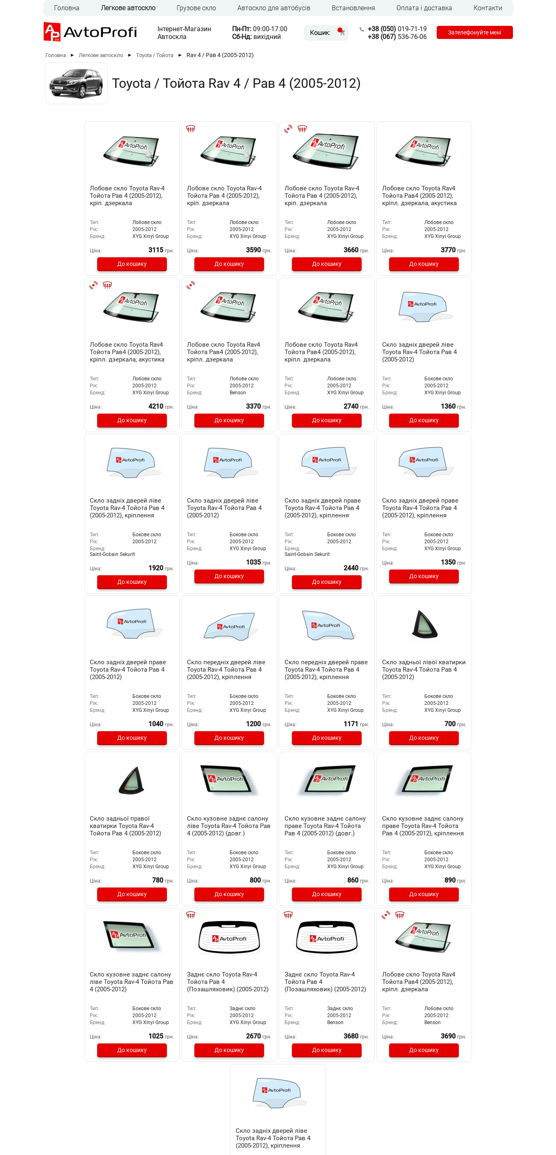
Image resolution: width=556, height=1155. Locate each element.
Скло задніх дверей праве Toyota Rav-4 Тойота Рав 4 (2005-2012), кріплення (96, 513)
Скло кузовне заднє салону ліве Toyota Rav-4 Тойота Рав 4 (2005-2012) (94, 831)
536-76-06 (395, 37)
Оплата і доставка (424, 8)
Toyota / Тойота (154, 55)
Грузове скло (196, 8)
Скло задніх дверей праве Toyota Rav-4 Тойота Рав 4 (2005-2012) (277, 513)
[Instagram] (484, 1121)
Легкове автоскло (128, 8)
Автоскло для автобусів (273, 8)
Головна (67, 8)
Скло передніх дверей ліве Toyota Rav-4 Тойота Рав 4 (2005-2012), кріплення (365, 517)
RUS (60, 1120)
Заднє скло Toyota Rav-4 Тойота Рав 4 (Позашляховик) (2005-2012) (184, 834)
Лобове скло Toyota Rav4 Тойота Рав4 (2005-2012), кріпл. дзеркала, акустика (367, 196)
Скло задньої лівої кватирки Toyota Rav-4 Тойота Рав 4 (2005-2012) (94, 675)
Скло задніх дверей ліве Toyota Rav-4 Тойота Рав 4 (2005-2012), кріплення (367, 352)
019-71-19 (395, 29)
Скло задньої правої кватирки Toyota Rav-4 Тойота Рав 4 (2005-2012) (184, 675)
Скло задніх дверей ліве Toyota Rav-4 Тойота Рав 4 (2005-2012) (276, 352)
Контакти (488, 8)
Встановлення (353, 8)
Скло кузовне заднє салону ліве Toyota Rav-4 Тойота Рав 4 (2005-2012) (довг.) (275, 678)
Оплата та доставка (208, 1089)
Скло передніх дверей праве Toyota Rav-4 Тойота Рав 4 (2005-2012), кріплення (459, 517)
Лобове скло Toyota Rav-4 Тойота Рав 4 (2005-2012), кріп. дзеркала (95, 196)
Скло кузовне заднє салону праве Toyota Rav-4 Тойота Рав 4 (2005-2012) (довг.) (368, 678)
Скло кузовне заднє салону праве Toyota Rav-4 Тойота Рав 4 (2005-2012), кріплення (459, 678)
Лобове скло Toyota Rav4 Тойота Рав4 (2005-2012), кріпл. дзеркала (94, 352)
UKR (77, 1120)
